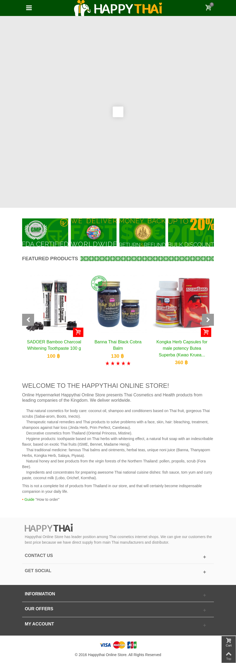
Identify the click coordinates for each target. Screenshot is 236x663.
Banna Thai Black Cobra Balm (118, 345)
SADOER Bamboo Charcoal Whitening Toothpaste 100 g (54, 345)
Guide (29, 499)
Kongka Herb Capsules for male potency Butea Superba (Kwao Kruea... (181, 348)
